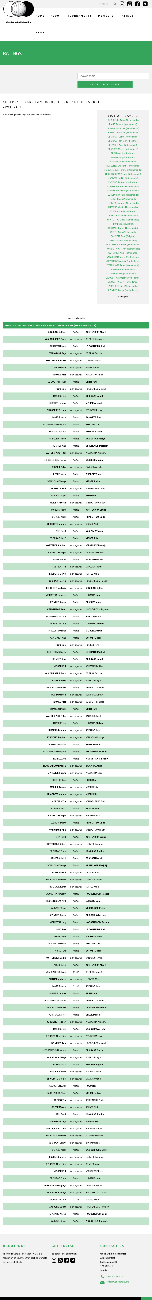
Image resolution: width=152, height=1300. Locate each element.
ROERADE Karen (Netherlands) (123, 220)
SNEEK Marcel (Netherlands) (123, 232)
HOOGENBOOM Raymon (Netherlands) (123, 161)
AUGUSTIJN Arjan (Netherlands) (123, 112)
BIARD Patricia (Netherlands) (123, 116)
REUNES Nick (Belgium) (123, 215)
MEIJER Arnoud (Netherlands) (123, 203)
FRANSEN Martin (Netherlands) (123, 141)
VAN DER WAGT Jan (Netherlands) (123, 240)
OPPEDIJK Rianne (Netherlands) (123, 207)
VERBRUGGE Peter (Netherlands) (123, 257)
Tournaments (80, 15)
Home (40, 15)
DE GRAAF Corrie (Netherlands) (123, 128)
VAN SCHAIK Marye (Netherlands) (123, 249)
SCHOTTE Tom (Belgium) (123, 228)
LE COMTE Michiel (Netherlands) (123, 186)
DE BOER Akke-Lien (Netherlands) (123, 120)
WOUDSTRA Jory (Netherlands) (123, 273)
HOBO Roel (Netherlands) (123, 149)
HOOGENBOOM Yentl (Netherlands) (123, 157)
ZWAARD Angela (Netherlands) (123, 282)
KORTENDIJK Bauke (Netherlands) (123, 178)
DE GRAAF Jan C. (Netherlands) (123, 132)
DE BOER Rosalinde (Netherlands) (123, 124)
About (56, 15)
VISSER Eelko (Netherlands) (123, 265)
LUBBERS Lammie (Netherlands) (123, 195)
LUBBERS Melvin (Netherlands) (123, 199)
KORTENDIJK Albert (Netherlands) (123, 182)
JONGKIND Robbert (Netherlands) (123, 174)
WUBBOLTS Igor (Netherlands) (123, 278)
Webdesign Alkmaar (21, 1294)
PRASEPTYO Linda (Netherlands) (123, 211)
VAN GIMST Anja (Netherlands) (123, 244)
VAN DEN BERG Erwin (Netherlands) (123, 236)
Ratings (127, 15)
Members (106, 15)
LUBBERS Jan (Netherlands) (123, 191)
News (40, 32)
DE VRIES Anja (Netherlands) (123, 137)
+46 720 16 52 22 (112, 1268)
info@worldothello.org (114, 1273)
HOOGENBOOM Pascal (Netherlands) (123, 166)
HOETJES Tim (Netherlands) (123, 153)
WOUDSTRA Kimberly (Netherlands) (123, 269)
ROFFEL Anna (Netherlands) (123, 224)
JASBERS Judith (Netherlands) (123, 170)
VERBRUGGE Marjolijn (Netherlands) (123, 253)
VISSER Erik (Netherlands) (123, 261)
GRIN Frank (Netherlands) (123, 145)
